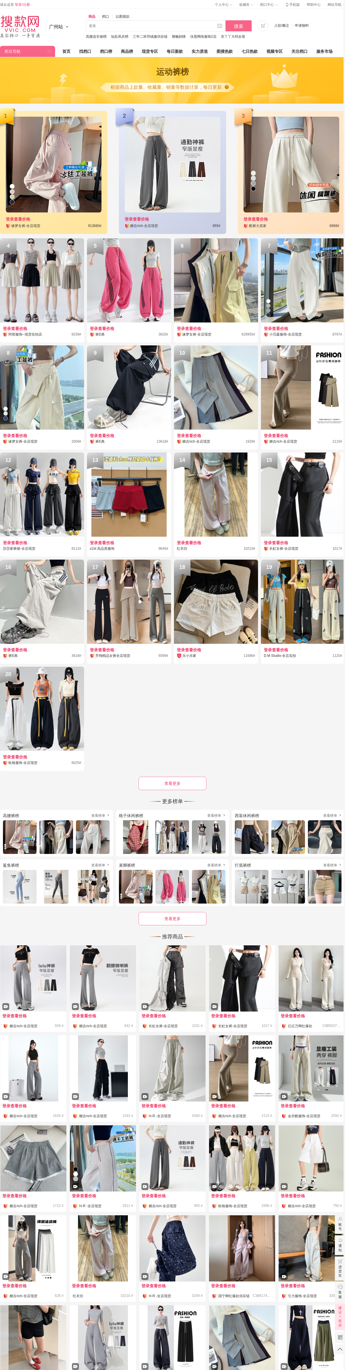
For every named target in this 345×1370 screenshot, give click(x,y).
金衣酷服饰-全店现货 (304, 1116)
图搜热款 (225, 51)
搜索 (238, 26)
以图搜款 (123, 17)
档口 (105, 17)
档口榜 (106, 51)
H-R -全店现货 (160, 1116)
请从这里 (15, 5)
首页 (66, 51)
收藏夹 (246, 5)
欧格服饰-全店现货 (232, 1206)
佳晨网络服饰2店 (203, 37)
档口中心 (268, 5)
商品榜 (127, 51)
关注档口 (299, 51)
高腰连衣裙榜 (96, 37)
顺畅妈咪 (179, 37)
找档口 (85, 51)
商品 (91, 17)
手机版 (292, 5)
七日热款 (250, 51)
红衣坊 (78, 1296)
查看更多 (172, 918)
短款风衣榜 (119, 37)
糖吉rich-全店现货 (23, 1026)
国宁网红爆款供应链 (234, 1296)
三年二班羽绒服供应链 (150, 37)
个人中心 (223, 5)
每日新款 (175, 51)
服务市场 (324, 51)
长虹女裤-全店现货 (163, 1026)
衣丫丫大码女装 (233, 37)
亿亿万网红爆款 (300, 1026)
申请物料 (302, 26)
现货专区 (150, 51)
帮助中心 (314, 5)
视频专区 (274, 51)
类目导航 (12, 51)
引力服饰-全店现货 (302, 1296)
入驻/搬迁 (281, 26)
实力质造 (200, 51)
